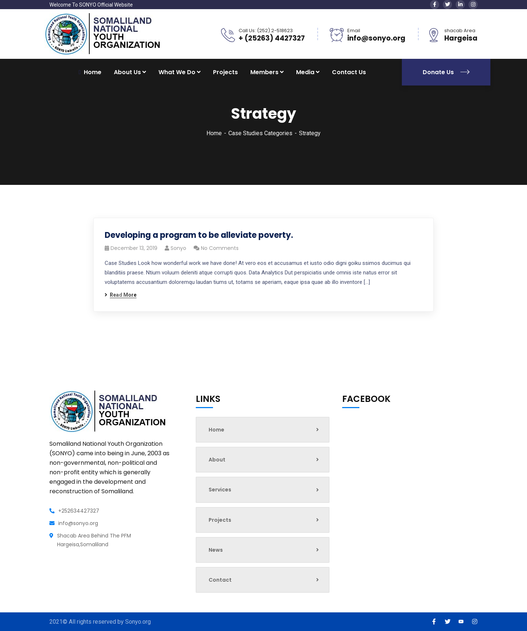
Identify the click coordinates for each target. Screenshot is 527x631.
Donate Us (446, 72)
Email (353, 30)
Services (264, 489)
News (264, 550)
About (264, 459)
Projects (225, 72)
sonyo (178, 248)
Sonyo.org (138, 621)
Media (305, 72)
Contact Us (349, 72)
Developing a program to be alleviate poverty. (199, 235)
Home (214, 133)
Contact (264, 580)
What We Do (176, 72)
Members (264, 72)
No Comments (220, 248)
